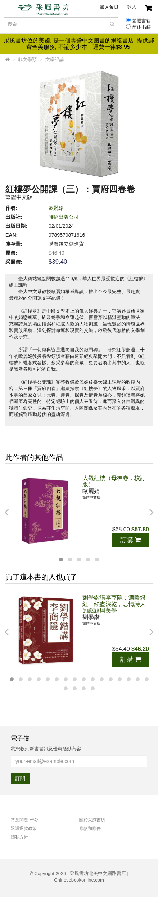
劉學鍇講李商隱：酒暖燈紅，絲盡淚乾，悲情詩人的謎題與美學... (114, 604)
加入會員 (109, 7)
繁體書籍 (141, 20)
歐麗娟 (56, 208)
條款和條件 (90, 828)
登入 (131, 7)
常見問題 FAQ (24, 819)
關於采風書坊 (92, 819)
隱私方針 (19, 837)
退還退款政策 (24, 828)
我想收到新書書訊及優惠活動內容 (46, 749)
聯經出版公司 (64, 217)
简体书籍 (141, 27)
